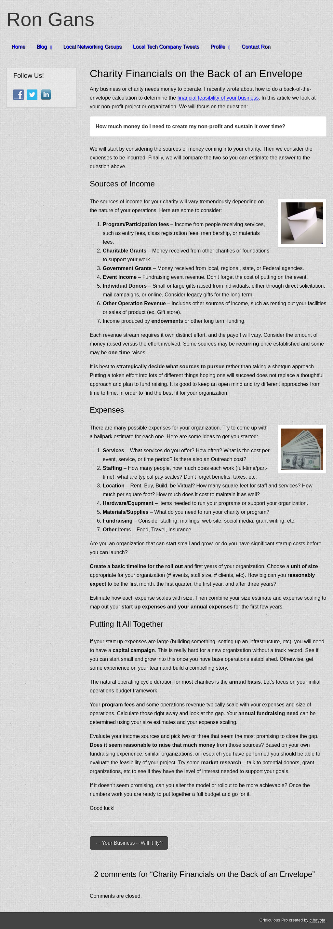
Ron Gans (50, 19)
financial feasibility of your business (218, 98)
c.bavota (317, 920)
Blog (41, 46)
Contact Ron (256, 46)
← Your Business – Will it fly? (129, 843)
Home (18, 46)
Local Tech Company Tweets (166, 46)
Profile (217, 46)
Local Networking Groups (92, 46)
